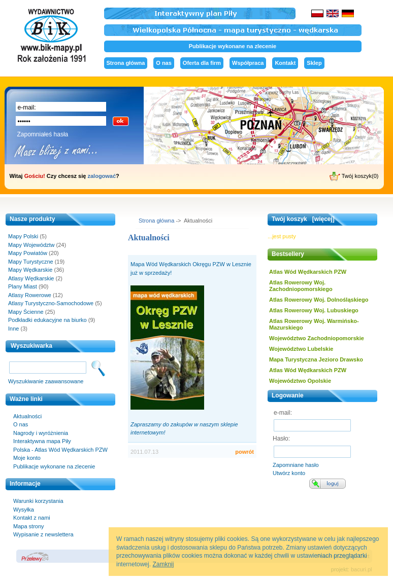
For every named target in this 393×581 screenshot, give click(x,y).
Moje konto (27, 458)
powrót (244, 452)
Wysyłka (23, 509)
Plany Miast (22, 286)
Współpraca (248, 63)
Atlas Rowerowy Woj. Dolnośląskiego (318, 300)
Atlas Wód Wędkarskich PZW (307, 272)
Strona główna (126, 63)
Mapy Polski (23, 236)
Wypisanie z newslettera (43, 534)
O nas (164, 63)
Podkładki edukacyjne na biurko (47, 320)
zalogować (101, 176)
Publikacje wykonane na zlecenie (232, 46)
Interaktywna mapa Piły (42, 441)
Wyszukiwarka (31, 345)
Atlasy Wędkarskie (31, 278)
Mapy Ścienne (26, 312)
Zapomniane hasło (296, 465)
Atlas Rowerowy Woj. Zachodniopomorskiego (301, 285)
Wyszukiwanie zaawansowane (45, 381)
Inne (13, 328)
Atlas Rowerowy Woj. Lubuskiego (313, 310)
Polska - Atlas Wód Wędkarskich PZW (60, 450)
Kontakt (285, 63)
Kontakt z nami (31, 518)
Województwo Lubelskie (301, 349)
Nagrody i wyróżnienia (40, 433)
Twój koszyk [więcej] (303, 219)
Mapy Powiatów (27, 253)
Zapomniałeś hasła (43, 134)
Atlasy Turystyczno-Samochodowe (50, 303)
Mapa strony (28, 526)
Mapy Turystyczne (30, 262)
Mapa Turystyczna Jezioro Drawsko (316, 359)
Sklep (314, 63)
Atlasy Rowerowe (29, 295)
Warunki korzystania (38, 501)
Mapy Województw (31, 245)
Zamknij (163, 564)
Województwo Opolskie (300, 381)
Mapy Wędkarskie (30, 270)
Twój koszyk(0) (354, 176)
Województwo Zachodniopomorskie (316, 338)
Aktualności (27, 416)
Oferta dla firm (202, 63)
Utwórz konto (289, 473)
